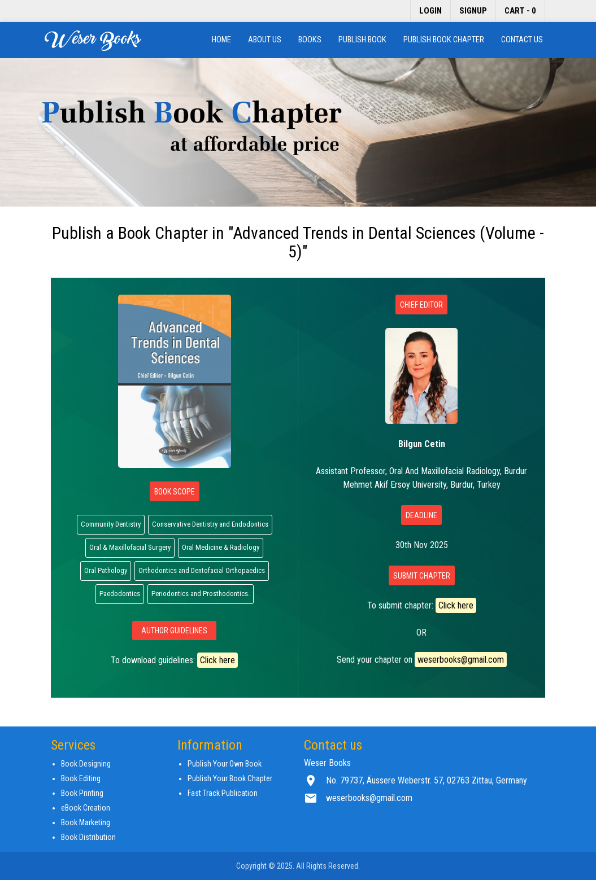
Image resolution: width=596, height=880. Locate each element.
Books (309, 40)
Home (221, 40)
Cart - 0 (520, 11)
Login (430, 11)
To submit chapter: (421, 605)
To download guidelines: (174, 660)
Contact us (522, 40)
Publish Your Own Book (225, 763)
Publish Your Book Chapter (230, 778)
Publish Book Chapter (443, 40)
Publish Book (362, 40)
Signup (473, 11)
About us (264, 40)
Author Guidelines (174, 630)
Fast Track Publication (223, 793)
